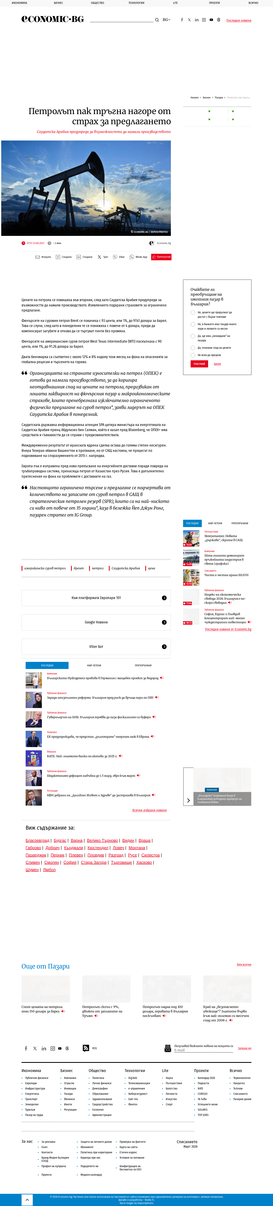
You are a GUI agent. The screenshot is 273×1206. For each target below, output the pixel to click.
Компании (52, 673)
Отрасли (69, 1083)
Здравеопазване (102, 1099)
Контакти (47, 1152)
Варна (77, 840)
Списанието (210, 570)
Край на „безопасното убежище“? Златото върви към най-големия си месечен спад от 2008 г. (226, 1013)
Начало (195, 97)
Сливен (33, 862)
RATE (200, 1088)
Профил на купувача (53, 1166)
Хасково (144, 862)
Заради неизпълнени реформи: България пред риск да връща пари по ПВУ (103, 697)
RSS (89, 1048)
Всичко (236, 1071)
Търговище (121, 862)
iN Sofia (202, 1099)
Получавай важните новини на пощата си (203, 1046)
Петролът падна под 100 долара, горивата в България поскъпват (165, 1011)
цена (151, 568)
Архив (217, 364)
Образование (100, 1094)
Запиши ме (244, 1048)
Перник (57, 855)
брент (79, 568)
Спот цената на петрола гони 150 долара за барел (43, 1009)
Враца (145, 840)
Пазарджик (36, 855)
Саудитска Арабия (126, 568)
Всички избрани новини (149, 810)
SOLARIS (202, 1109)
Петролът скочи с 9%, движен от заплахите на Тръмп (102, 1011)
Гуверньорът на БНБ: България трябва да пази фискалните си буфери (101, 717)
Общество (97, 3)
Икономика (19, 3)
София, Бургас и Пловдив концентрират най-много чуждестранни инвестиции (227, 618)
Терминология (241, 1078)
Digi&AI (132, 1078)
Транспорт (31, 1099)
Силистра (150, 855)
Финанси (51, 751)
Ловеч (118, 847)
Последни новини (238, 20)
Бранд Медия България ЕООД (55, 1159)
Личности (171, 1094)
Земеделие (32, 1104)
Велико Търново (102, 840)
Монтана (137, 847)
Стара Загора (94, 862)
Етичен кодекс (128, 1152)
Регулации (52, 790)
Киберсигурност (137, 1094)
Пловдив (95, 855)
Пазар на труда (34, 1115)
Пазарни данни (242, 1099)
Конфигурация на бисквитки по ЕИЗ (130, 1168)
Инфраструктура (35, 1088)
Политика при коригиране (96, 1152)
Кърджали (73, 847)
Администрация (101, 1115)
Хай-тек (133, 1099)
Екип (44, 1147)
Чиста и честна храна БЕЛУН (226, 575)
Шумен (32, 869)
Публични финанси (56, 693)
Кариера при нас (90, 1157)
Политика (52, 732)
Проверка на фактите (133, 1142)
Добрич (53, 847)
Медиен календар (91, 1175)
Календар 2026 (206, 1078)
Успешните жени (208, 1104)
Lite (175, 3)
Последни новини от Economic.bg (228, 629)
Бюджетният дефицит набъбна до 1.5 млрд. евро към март (93, 776)
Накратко (239, 1083)
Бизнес (58, 3)
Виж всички (244, 964)
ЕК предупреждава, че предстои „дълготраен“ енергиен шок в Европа (100, 737)
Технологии (136, 3)
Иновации (70, 1088)
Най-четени (94, 665)
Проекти (214, 3)
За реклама (48, 1142)
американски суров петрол (45, 568)
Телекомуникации (139, 1083)
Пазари (219, 97)
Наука (169, 1078)
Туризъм (30, 1109)
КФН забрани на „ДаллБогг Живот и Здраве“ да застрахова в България (101, 795)
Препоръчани (143, 665)
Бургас (60, 840)
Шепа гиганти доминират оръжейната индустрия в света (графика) (224, 559)
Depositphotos (146, 1203)
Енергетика (32, 1094)
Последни (47, 665)
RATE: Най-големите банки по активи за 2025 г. (84, 756)
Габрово (33, 847)
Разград (115, 855)
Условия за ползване (132, 1157)
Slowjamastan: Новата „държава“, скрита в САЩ (223, 538)
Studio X (149, 1199)
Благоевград (37, 840)
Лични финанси (101, 1083)
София (69, 862)
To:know (237, 1088)
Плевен (76, 855)
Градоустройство (102, 1104)
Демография (100, 1088)
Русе (132, 855)
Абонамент (87, 1147)
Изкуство (171, 1099)
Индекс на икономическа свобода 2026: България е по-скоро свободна (225, 599)
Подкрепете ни (89, 1166)
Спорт (169, 1104)
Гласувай (199, 363)
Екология (98, 1109)
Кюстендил (98, 847)
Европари (31, 1083)
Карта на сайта (129, 1147)
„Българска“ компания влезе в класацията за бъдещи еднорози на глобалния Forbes (220, 799)
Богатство (171, 1088)
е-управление (136, 1088)
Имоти (68, 1104)
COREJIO (202, 1094)
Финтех (132, 1104)
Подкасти (203, 1083)
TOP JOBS (203, 1115)
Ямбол (49, 869)
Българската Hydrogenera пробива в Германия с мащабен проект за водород (105, 678)
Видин (128, 840)
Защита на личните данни (96, 1142)
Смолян (51, 862)
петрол (98, 568)
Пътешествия (211, 531)
